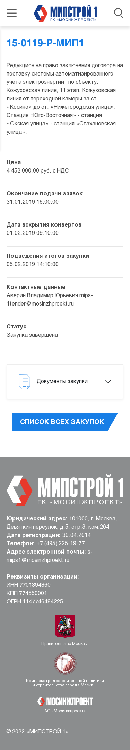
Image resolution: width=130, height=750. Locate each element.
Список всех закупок (62, 422)
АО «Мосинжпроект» (65, 711)
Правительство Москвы (65, 644)
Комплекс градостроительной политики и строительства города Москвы (65, 683)
